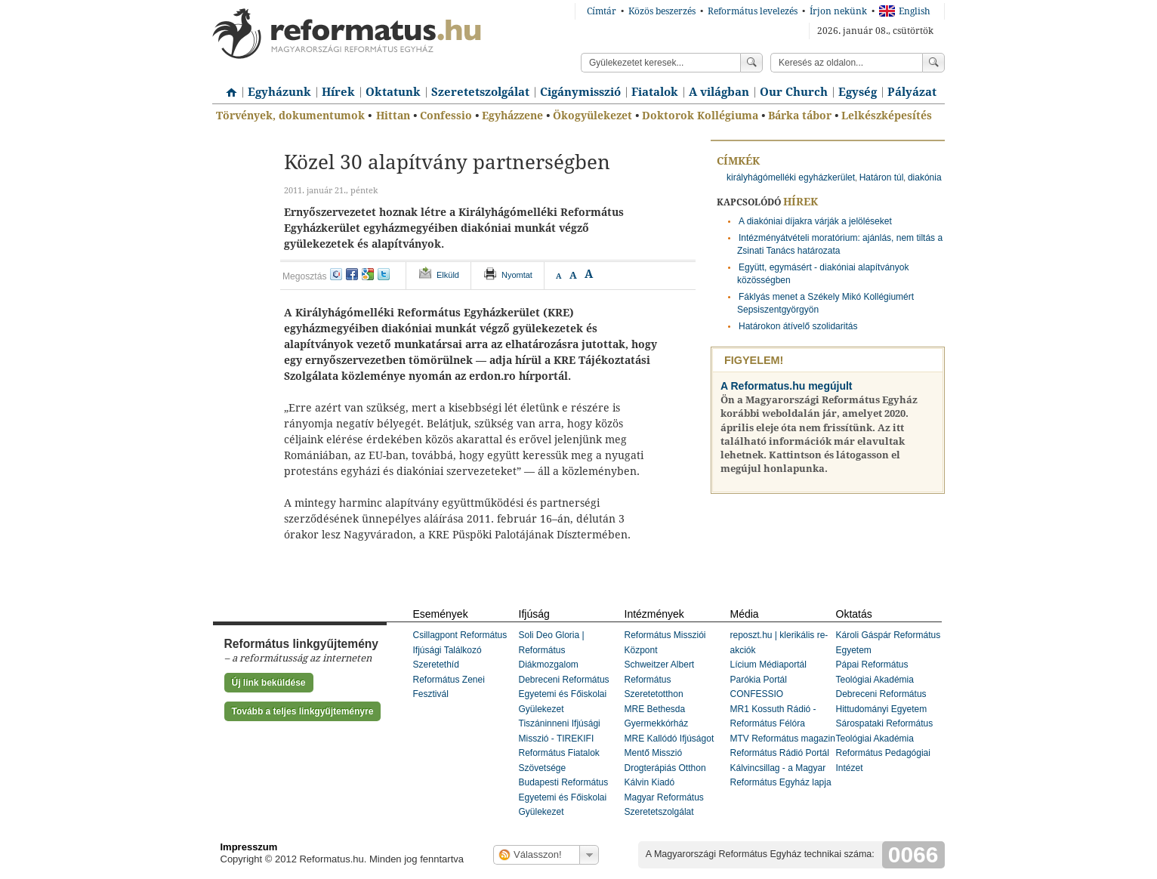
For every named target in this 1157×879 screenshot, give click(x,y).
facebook (352, 274)
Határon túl (881, 177)
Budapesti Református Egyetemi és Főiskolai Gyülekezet (564, 797)
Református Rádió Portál (779, 753)
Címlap (227, 87)
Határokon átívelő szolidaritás (798, 326)
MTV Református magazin (782, 738)
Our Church (794, 92)
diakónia (925, 177)
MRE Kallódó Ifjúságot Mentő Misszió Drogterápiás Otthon (669, 753)
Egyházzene (512, 115)
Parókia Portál (758, 679)
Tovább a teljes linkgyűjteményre (303, 711)
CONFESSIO (757, 694)
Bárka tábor (799, 115)
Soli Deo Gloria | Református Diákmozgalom (552, 650)
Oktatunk (393, 92)
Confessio (446, 115)
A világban (719, 92)
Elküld (448, 274)
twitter (384, 274)
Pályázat (911, 92)
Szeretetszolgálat (480, 92)
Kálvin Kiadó (650, 782)
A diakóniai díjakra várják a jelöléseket (815, 221)
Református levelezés (753, 11)
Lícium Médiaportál (768, 664)
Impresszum (249, 847)
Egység (857, 92)
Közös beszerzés (662, 11)
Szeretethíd (436, 664)
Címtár (601, 11)
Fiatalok (654, 92)
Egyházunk (279, 92)
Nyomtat (516, 274)
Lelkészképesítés (886, 115)
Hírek (338, 92)
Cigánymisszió (580, 92)
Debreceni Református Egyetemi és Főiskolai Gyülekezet (564, 694)
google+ (368, 274)
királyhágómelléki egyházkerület (791, 177)
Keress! (933, 62)
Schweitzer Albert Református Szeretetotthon (660, 679)
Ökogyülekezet (592, 115)
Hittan (393, 115)
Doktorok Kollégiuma (700, 115)
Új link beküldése (269, 682)
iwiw (336, 274)
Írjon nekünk (838, 11)
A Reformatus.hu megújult (786, 386)
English (904, 11)
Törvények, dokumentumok (290, 115)
